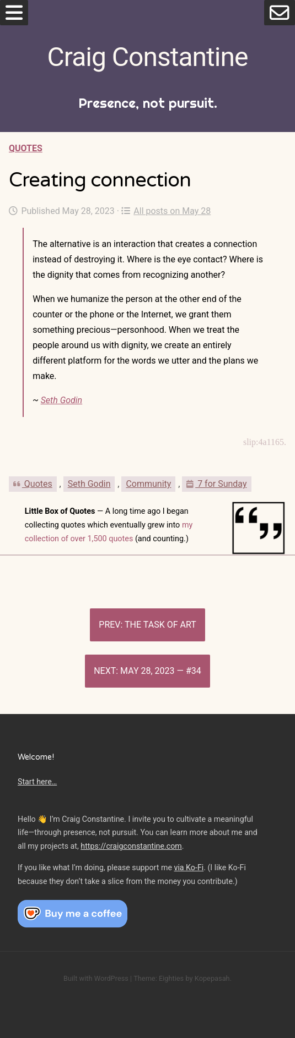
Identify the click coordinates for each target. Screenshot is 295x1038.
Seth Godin (62, 400)
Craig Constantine (147, 57)
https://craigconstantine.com (131, 846)
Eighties (171, 978)
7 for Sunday (216, 484)
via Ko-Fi (189, 867)
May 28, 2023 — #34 (160, 671)
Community (148, 484)
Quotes (25, 148)
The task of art (160, 624)
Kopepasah (212, 978)
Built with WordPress (95, 978)
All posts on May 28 (166, 211)
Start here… (37, 781)
